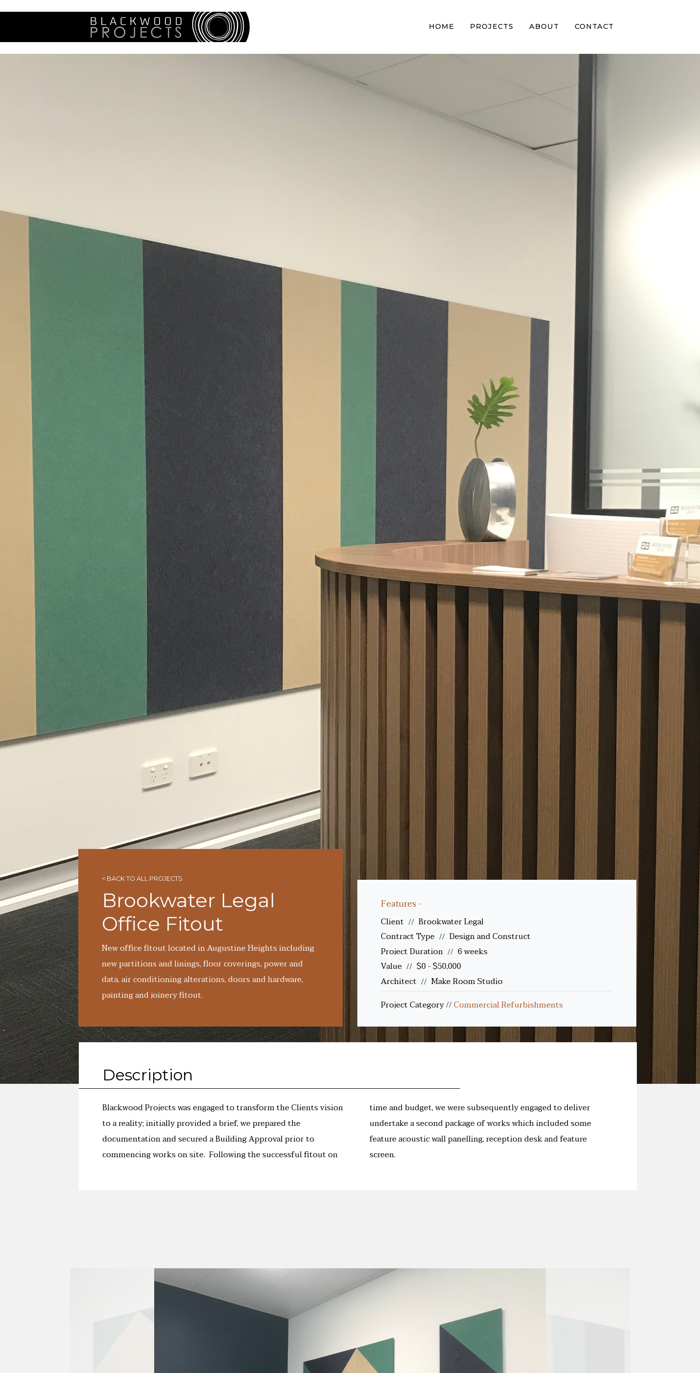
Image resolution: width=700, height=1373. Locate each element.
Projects (491, 26)
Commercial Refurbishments (508, 1005)
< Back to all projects (142, 878)
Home (441, 26)
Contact (594, 26)
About (544, 26)
